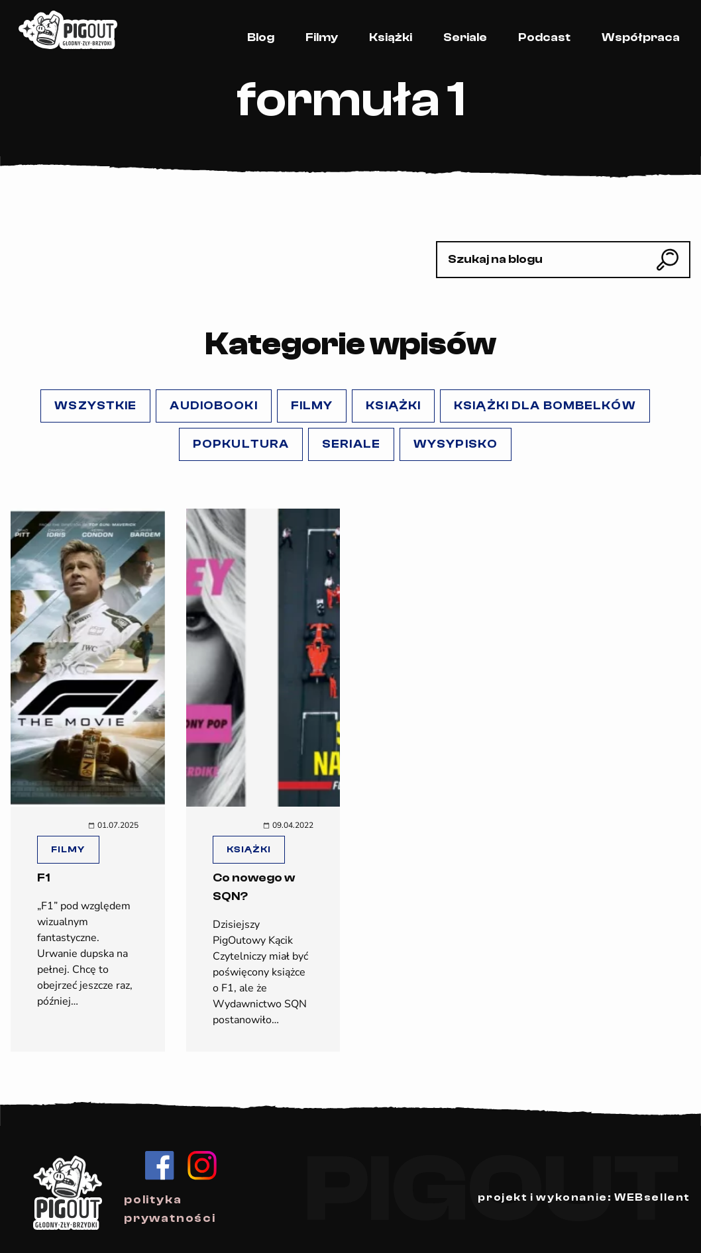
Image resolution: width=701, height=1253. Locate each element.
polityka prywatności (170, 1209)
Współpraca (641, 37)
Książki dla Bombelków (545, 406)
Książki (390, 37)
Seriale (465, 37)
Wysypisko (455, 444)
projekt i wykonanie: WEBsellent (584, 1197)
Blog (260, 37)
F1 (43, 878)
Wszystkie (95, 406)
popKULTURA (241, 444)
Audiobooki (213, 406)
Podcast (544, 37)
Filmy (321, 37)
